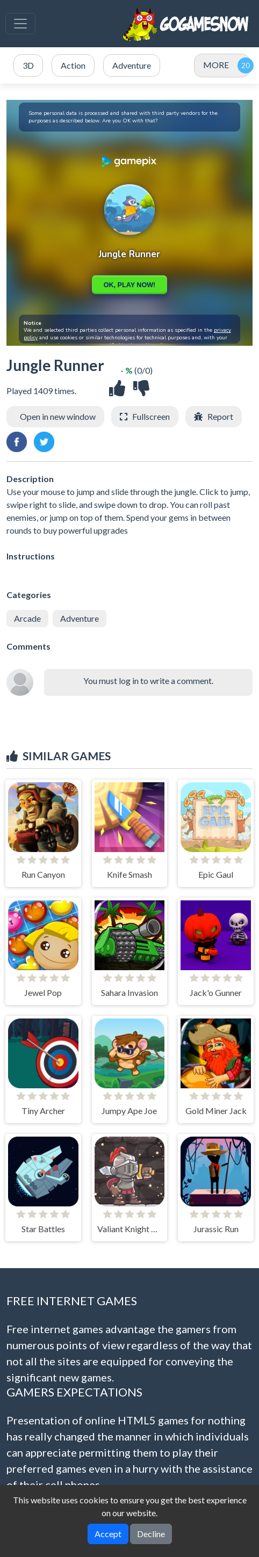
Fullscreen (151, 416)
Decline (151, 1534)
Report (220, 416)
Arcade (27, 618)
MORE (216, 65)
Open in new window (58, 416)
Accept (108, 1534)
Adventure (79, 618)
